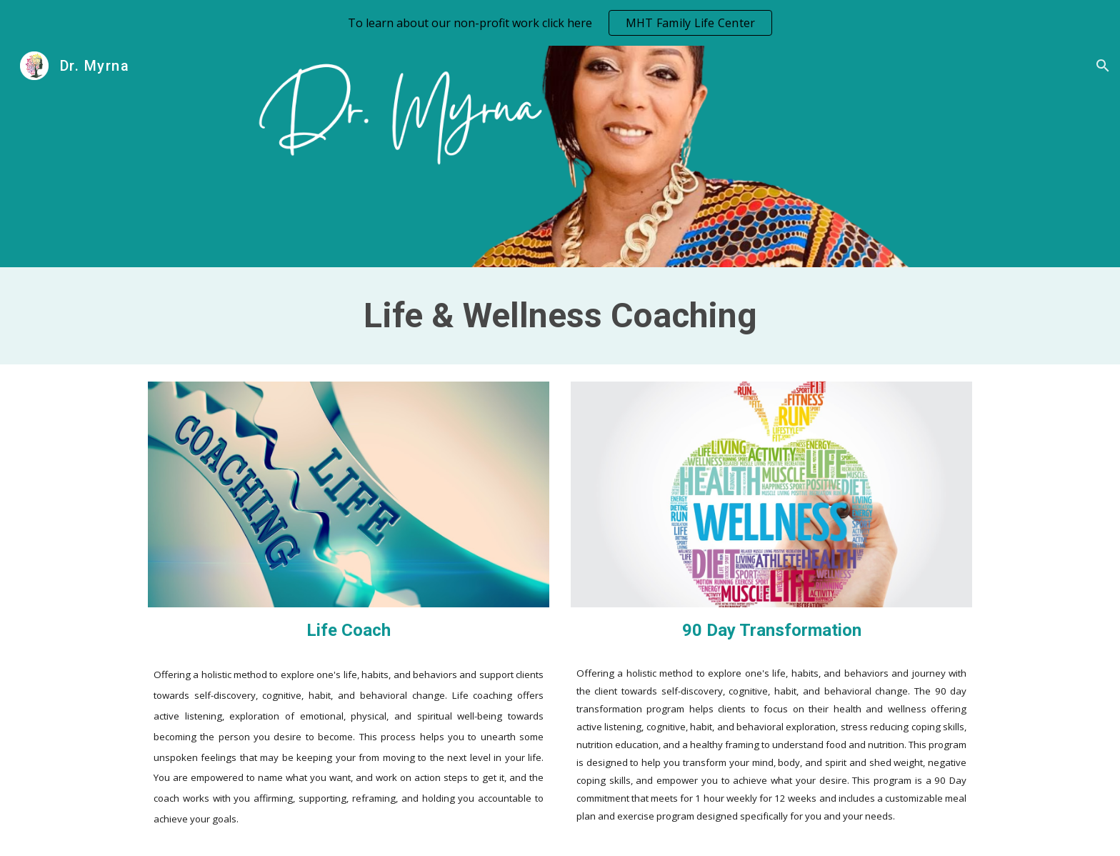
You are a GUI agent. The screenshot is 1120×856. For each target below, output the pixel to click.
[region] (560, 23)
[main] (560, 315)
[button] (1103, 66)
